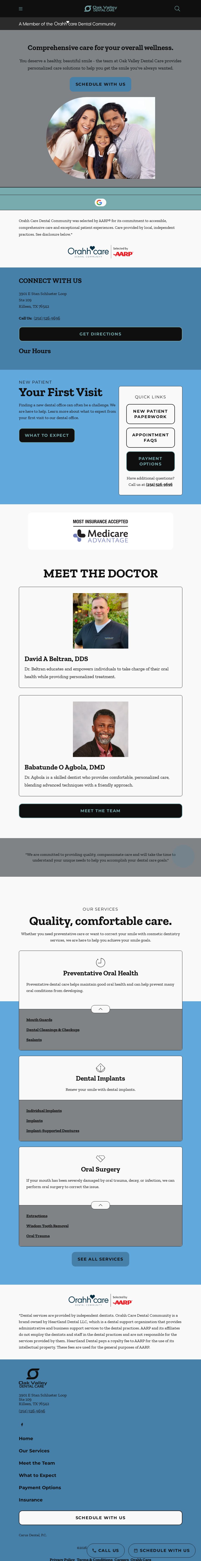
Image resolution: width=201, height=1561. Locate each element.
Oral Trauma (38, 1235)
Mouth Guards (39, 1019)
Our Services (34, 1451)
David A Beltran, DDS (56, 659)
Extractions (36, 1215)
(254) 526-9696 (47, 318)
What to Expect (47, 435)
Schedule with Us (101, 84)
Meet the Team (100, 810)
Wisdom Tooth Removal (47, 1225)
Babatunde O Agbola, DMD (65, 767)
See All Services (100, 1259)
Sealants (34, 1039)
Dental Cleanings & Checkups (52, 1029)
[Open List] (100, 1009)
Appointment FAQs (150, 437)
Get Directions (100, 334)
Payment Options (150, 461)
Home (26, 1438)
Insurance (31, 1500)
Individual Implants (44, 1110)
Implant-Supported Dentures (52, 1130)
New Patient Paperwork (150, 414)
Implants (34, 1120)
